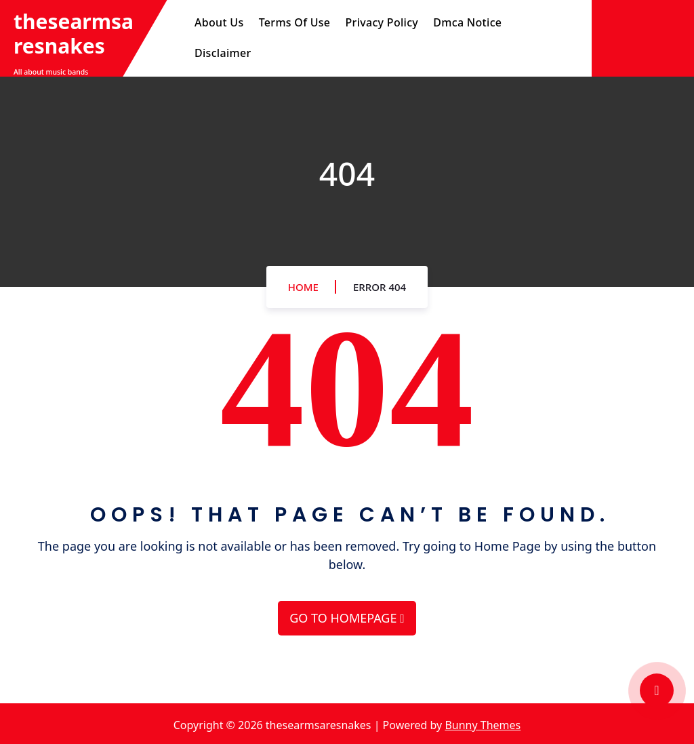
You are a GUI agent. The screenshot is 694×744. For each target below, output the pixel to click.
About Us (219, 22)
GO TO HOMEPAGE (346, 618)
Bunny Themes (482, 725)
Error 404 (379, 287)
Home (303, 287)
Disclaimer (223, 52)
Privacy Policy (382, 22)
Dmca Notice (467, 22)
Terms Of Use (295, 22)
